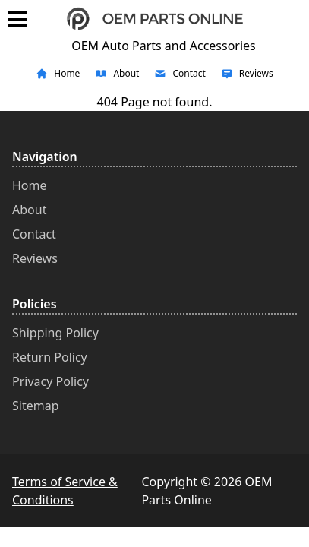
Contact (34, 234)
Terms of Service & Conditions (65, 490)
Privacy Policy (50, 381)
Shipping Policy (55, 332)
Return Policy (49, 357)
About (29, 209)
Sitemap (35, 405)
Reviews (35, 258)
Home (29, 185)
